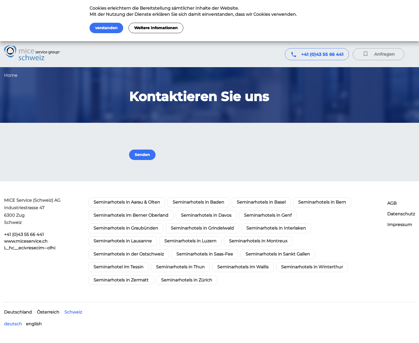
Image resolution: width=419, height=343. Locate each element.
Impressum (399, 224)
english (34, 323)
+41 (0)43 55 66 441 (322, 54)
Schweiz (73, 312)
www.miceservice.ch (26, 241)
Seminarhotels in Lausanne (123, 240)
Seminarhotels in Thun (180, 266)
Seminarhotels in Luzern (190, 240)
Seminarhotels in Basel (261, 202)
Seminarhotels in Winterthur (312, 266)
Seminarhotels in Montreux (258, 240)
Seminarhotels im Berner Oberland (131, 215)
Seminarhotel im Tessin (118, 266)
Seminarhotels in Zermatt (121, 280)
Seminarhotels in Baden (198, 202)
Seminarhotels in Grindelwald (202, 228)
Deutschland (18, 312)
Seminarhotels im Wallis (243, 266)
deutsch (13, 323)
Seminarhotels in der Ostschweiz (129, 254)
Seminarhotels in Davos (206, 215)
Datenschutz (401, 213)
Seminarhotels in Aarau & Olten (127, 202)
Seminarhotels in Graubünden (126, 228)
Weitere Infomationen (156, 27)
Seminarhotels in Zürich (186, 280)
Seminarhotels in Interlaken (276, 228)
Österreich (48, 312)
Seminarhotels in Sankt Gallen (278, 254)
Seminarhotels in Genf (268, 215)
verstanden (106, 27)
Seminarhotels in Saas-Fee (204, 254)
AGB (392, 203)
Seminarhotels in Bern (322, 202)
